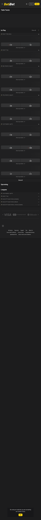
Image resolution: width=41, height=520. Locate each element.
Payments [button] (16, 230)
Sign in (31, 3)
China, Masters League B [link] (7, 95)
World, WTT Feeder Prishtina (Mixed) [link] (10, 201)
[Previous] (3, 215)
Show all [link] (34, 30)
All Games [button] (10, 230)
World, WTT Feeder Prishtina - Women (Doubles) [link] (12, 204)
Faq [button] (26, 230)
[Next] (38, 215)
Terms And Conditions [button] (11, 232)
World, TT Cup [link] (5, 50)
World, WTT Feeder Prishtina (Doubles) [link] (10, 199)
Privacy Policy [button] (21, 232)
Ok (20, 514)
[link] (9, 4)
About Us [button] (31, 230)
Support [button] (22, 230)
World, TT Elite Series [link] (6, 34)
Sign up (37, 3)
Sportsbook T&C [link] (13, 234)
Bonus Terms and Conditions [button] (25, 234)
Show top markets (20, 47)
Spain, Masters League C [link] (7, 66)
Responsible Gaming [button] (30, 232)
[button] (20, 34)
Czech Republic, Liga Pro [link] (7, 124)
